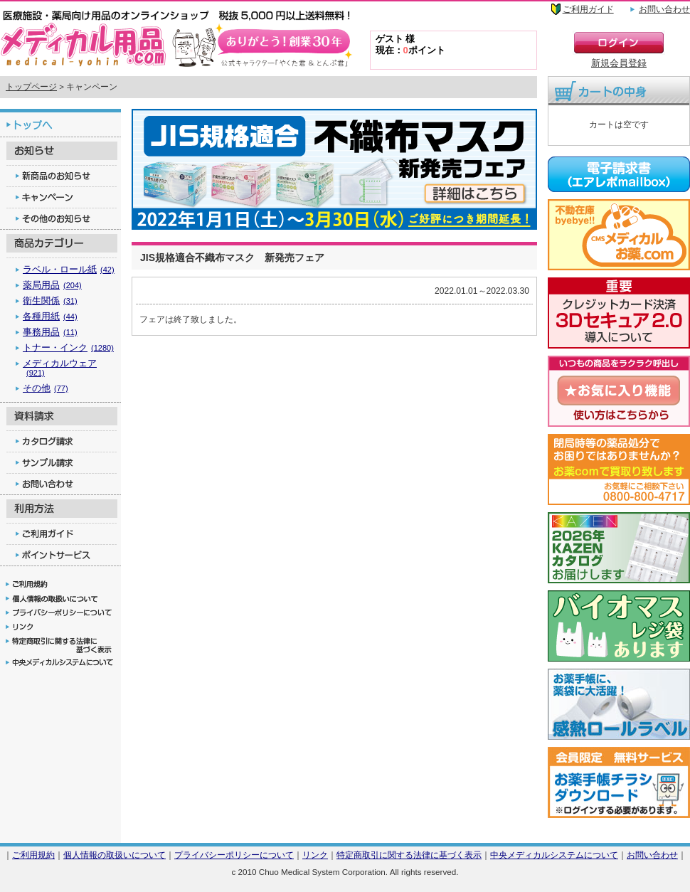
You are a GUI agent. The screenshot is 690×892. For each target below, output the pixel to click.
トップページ (31, 87)
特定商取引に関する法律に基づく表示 (409, 854)
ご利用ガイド (588, 9)
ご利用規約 (33, 854)
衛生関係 (50, 300)
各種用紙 (50, 316)
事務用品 (50, 331)
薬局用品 (52, 285)
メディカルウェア (60, 367)
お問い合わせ (664, 9)
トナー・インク (68, 347)
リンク (315, 854)
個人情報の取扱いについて (114, 854)
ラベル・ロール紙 (69, 269)
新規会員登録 (619, 63)
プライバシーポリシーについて (234, 854)
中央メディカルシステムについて (554, 854)
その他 (45, 388)
